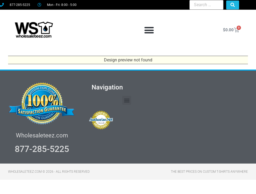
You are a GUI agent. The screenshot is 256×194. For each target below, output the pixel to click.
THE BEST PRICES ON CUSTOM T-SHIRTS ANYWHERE (209, 172)
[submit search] (232, 5)
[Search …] (206, 5)
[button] (149, 30)
